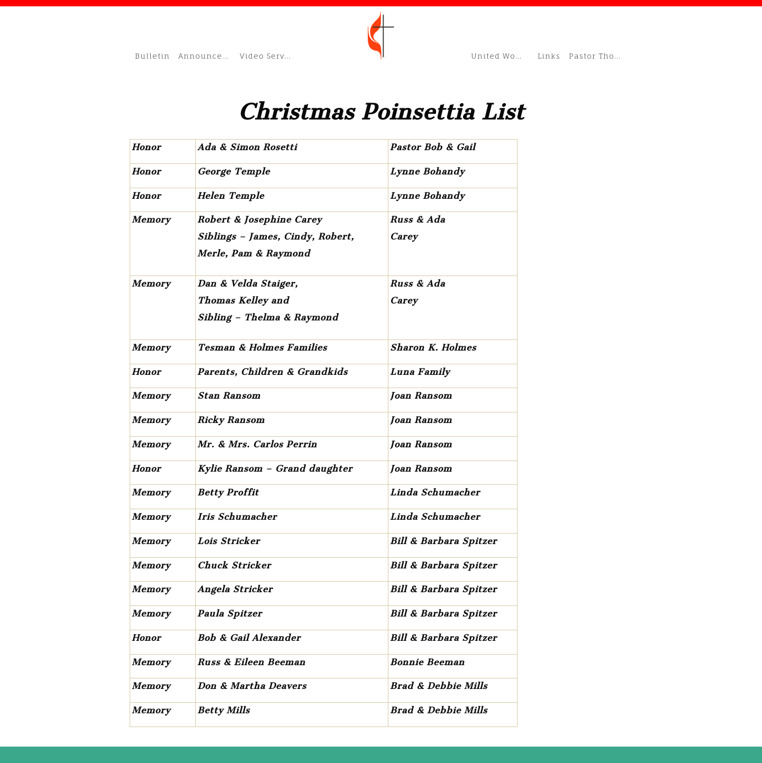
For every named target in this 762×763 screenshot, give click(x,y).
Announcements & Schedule (206, 55)
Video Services (267, 55)
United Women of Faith (501, 55)
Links (549, 55)
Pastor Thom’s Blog (600, 55)
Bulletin (152, 55)
